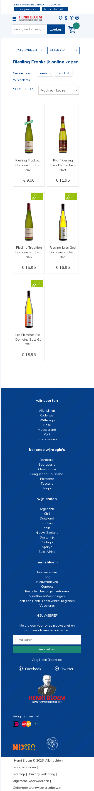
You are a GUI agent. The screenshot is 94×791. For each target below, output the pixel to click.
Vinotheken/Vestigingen (47, 596)
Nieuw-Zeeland (47, 533)
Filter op (63, 50)
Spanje (47, 547)
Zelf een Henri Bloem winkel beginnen (47, 601)
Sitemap (19, 774)
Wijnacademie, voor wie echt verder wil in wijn (52, 743)
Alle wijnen (47, 411)
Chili (47, 514)
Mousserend (47, 430)
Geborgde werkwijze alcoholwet (37, 788)
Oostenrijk (47, 537)
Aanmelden (47, 649)
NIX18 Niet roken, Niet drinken (24, 747)
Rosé (47, 425)
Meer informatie (54, 9)
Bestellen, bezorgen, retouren (47, 591)
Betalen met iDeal (16, 724)
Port (47, 434)
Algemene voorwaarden (31, 781)
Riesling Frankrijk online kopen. (30, 18)
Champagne (47, 469)
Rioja (47, 488)
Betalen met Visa (38, 724)
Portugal (47, 542)
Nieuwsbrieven (47, 582)
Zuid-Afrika (47, 552)
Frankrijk (47, 523)
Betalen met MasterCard (26, 724)
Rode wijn (47, 415)
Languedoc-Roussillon (47, 474)
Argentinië (47, 509)
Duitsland (47, 518)
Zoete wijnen (47, 439)
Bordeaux (47, 460)
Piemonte (47, 479)
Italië (47, 528)
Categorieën (29, 50)
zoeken (56, 29)
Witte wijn (47, 420)
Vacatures (47, 605)
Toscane (47, 483)
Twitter (67, 668)
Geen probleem (26, 9)
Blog (47, 577)
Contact (47, 586)
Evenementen (47, 572)
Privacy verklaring (42, 774)
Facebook (33, 668)
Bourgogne (47, 464)
